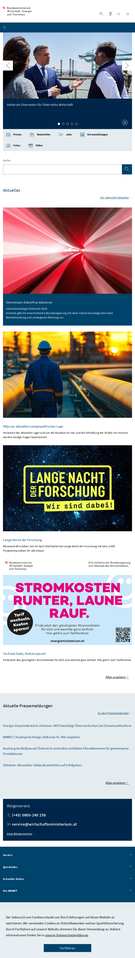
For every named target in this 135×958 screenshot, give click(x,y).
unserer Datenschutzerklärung (66, 935)
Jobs (65, 135)
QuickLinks (67, 868)
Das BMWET (67, 892)
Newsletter (40, 135)
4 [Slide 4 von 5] (72, 125)
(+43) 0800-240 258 (29, 816)
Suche (6, 161)
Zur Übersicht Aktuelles (116, 199)
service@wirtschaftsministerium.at (44, 825)
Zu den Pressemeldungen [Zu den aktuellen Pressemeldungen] (115, 714)
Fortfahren (67, 948)
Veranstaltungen (94, 135)
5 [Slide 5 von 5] (76, 125)
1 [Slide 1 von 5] (59, 125)
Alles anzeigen (117, 678)
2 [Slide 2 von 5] (63, 125)
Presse (13, 135)
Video (35, 146)
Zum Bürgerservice (21, 835)
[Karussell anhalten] (125, 123)
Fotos (13, 146)
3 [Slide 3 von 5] (67, 125)
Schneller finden (67, 880)
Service (67, 856)
